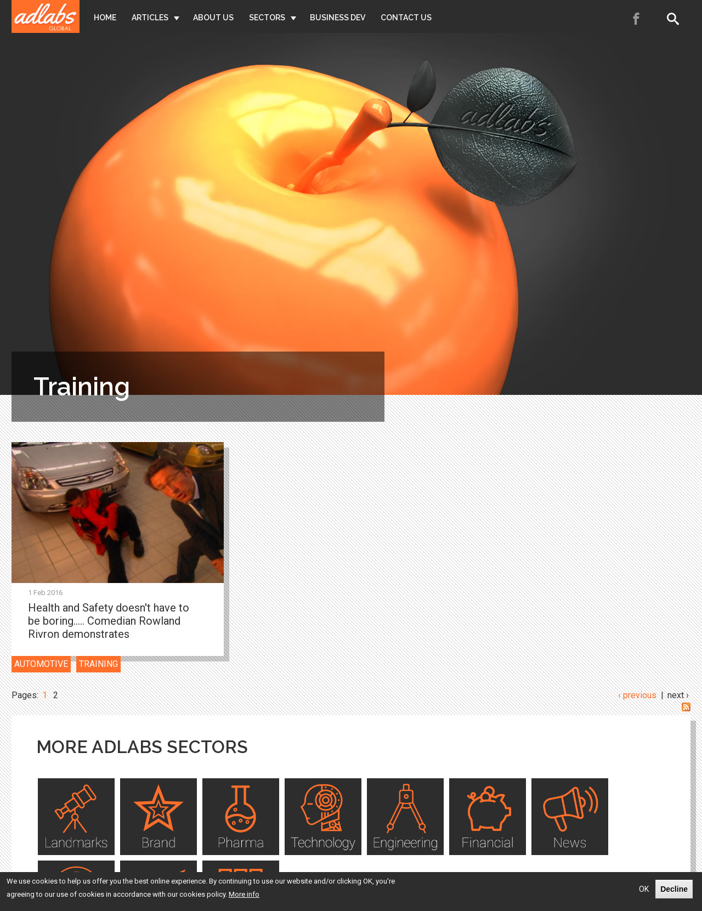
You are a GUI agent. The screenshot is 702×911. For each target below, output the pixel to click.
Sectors (267, 17)
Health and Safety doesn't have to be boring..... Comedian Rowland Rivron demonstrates (108, 621)
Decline (674, 889)
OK (644, 889)
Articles (150, 17)
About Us (213, 17)
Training (98, 664)
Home (105, 17)
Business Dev (337, 17)
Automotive (41, 664)
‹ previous (637, 695)
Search (675, 18)
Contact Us (406, 17)
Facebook (637, 18)
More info (244, 895)
